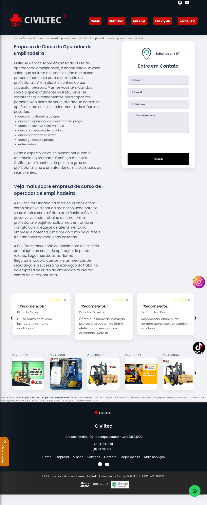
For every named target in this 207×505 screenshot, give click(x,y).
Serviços (162, 21)
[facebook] (180, 3)
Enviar (158, 159)
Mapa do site (130, 457)
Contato (187, 21)
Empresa (116, 21)
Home (95, 21)
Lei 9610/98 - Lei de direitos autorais (80, 400)
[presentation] (158, 142)
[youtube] (187, 3)
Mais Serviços (154, 457)
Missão (139, 21)
